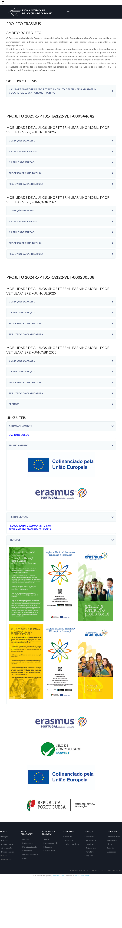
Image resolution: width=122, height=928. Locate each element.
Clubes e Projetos (72, 844)
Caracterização (7, 844)
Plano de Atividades (69, 838)
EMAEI (25, 858)
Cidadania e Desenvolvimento (29, 852)
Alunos (46, 839)
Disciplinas (26, 839)
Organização (6, 848)
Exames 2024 (49, 850)
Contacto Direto (113, 836)
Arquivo (89, 855)
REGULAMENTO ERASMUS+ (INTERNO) (30, 525)
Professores (27, 843)
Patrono (4, 840)
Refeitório (90, 852)
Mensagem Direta (112, 842)
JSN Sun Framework (82, 875)
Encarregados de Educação (50, 845)
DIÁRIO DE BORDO (19, 434)
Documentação (7, 852)
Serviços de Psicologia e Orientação (91, 844)
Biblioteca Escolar (29, 847)
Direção (4, 836)
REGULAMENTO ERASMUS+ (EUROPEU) (30, 529)
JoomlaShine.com (58, 875)
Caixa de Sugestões (111, 850)
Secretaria (90, 836)
